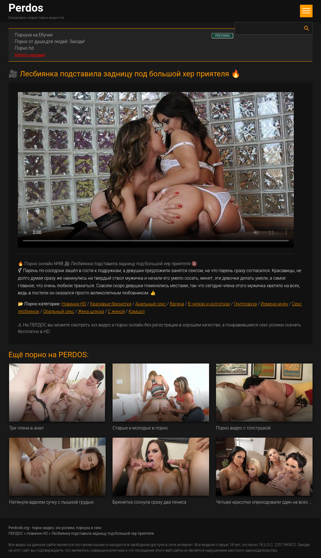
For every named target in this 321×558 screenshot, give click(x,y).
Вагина (177, 303)
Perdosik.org (18, 528)
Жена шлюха (91, 311)
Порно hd (24, 48)
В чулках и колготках (209, 303)
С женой (116, 311)
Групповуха (245, 303)
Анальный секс (150, 303)
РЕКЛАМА (222, 35)
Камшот (137, 311)
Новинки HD (73, 303)
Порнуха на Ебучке (34, 34)
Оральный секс (58, 311)
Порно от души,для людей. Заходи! (50, 41)
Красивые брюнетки (110, 303)
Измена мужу (274, 303)
